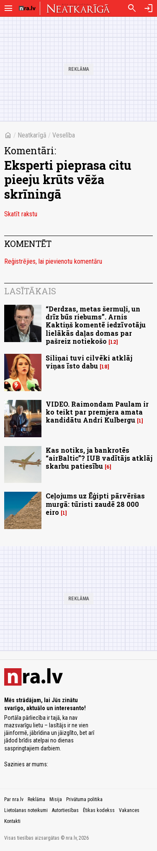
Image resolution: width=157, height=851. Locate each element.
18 (104, 366)
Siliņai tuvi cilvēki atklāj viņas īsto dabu (89, 361)
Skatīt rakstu (20, 214)
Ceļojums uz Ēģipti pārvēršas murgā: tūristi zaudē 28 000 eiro (95, 503)
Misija (55, 799)
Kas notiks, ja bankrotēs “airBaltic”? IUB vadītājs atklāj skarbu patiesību (99, 458)
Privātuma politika (84, 799)
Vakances (129, 810)
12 (113, 342)
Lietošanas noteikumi (26, 810)
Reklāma (36, 799)
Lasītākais (30, 290)
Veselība (63, 135)
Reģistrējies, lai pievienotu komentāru (53, 261)
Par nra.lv (13, 799)
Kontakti (12, 821)
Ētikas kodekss (99, 810)
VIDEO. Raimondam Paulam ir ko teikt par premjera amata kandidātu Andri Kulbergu (97, 412)
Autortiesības (65, 810)
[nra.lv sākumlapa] (27, 8)
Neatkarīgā (32, 135)
